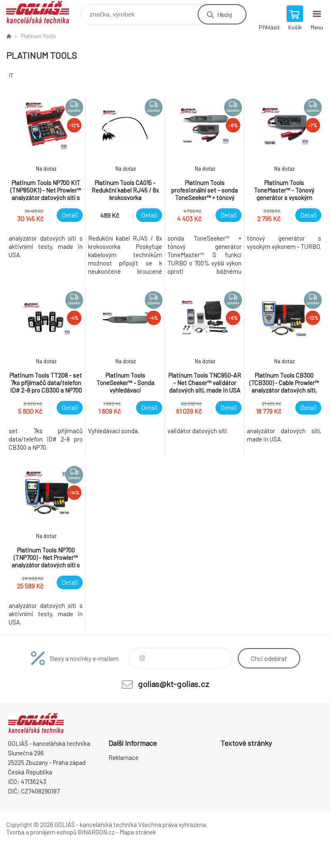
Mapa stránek (138, 832)
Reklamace (123, 757)
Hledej (224, 14)
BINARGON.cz (96, 832)
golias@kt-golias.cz (173, 684)
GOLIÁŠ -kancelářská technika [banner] (42, 12)
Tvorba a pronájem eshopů (41, 832)
